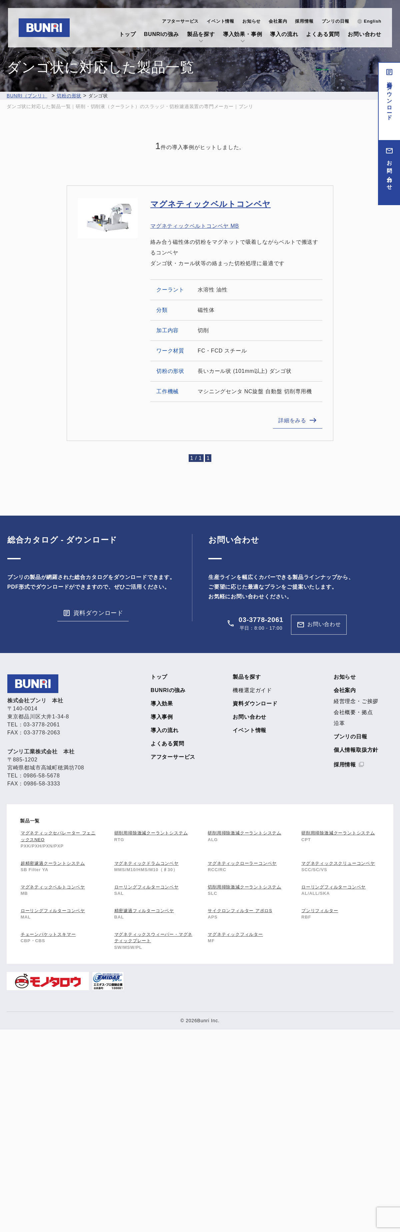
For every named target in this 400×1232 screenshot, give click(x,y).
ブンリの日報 (335, 21)
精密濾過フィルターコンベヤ (144, 910)
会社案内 (278, 21)
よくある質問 (323, 34)
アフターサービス (180, 21)
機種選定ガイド (252, 690)
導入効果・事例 (242, 34)
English (372, 21)
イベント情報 (220, 21)
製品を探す (201, 34)
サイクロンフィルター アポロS (240, 910)
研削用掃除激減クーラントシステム (151, 832)
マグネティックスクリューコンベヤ (338, 863)
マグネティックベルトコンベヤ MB (194, 226)
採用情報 (304, 21)
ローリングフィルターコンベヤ (146, 886)
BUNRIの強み (161, 34)
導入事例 (162, 717)
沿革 (339, 723)
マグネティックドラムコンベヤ (146, 863)
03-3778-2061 (261, 619)
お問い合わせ (364, 34)
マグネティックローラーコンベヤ (242, 863)
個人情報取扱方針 (356, 750)
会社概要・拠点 (353, 712)
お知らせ (251, 21)
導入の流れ (284, 34)
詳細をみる (292, 420)
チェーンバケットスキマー (48, 934)
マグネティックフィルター (235, 934)
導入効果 (162, 703)
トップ (127, 34)
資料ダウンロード (389, 98)
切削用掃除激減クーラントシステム (244, 886)
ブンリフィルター (319, 910)
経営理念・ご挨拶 (356, 701)
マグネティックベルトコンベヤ (210, 203)
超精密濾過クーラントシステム (53, 863)
